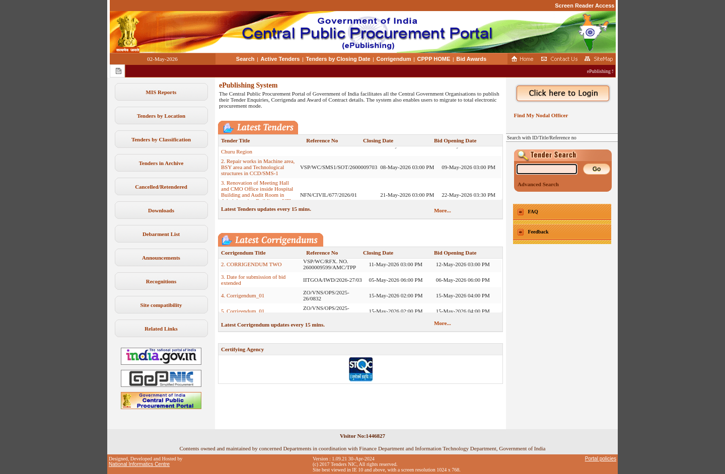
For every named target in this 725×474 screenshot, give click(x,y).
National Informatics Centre (139, 464)
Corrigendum (394, 59)
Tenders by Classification (161, 139)
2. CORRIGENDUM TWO (251, 271)
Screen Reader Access (584, 6)
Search (245, 59)
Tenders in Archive (161, 163)
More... (442, 210)
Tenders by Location (161, 116)
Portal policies (600, 458)
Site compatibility (161, 305)
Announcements (161, 258)
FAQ (533, 211)
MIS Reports (161, 92)
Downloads (161, 210)
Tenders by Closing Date (338, 59)
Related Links (161, 329)
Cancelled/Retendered (161, 187)
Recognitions (161, 281)
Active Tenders (280, 59)
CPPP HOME (434, 59)
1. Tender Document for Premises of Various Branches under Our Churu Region (258, 152)
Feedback (538, 231)
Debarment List (161, 234)
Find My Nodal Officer (539, 115)
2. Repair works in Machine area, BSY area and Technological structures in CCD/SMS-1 (258, 174)
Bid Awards (471, 59)
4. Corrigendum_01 (242, 302)
